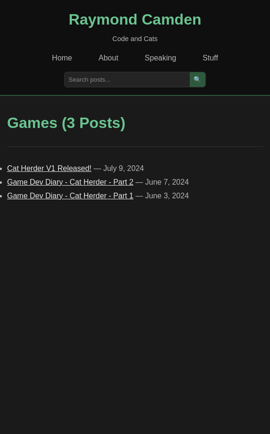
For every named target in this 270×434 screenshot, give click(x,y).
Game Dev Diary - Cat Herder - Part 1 (70, 196)
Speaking (161, 58)
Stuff (210, 58)
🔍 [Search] (198, 79)
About (108, 58)
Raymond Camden (135, 19)
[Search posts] (127, 79)
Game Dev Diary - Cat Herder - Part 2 (70, 182)
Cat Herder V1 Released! (49, 168)
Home (62, 58)
